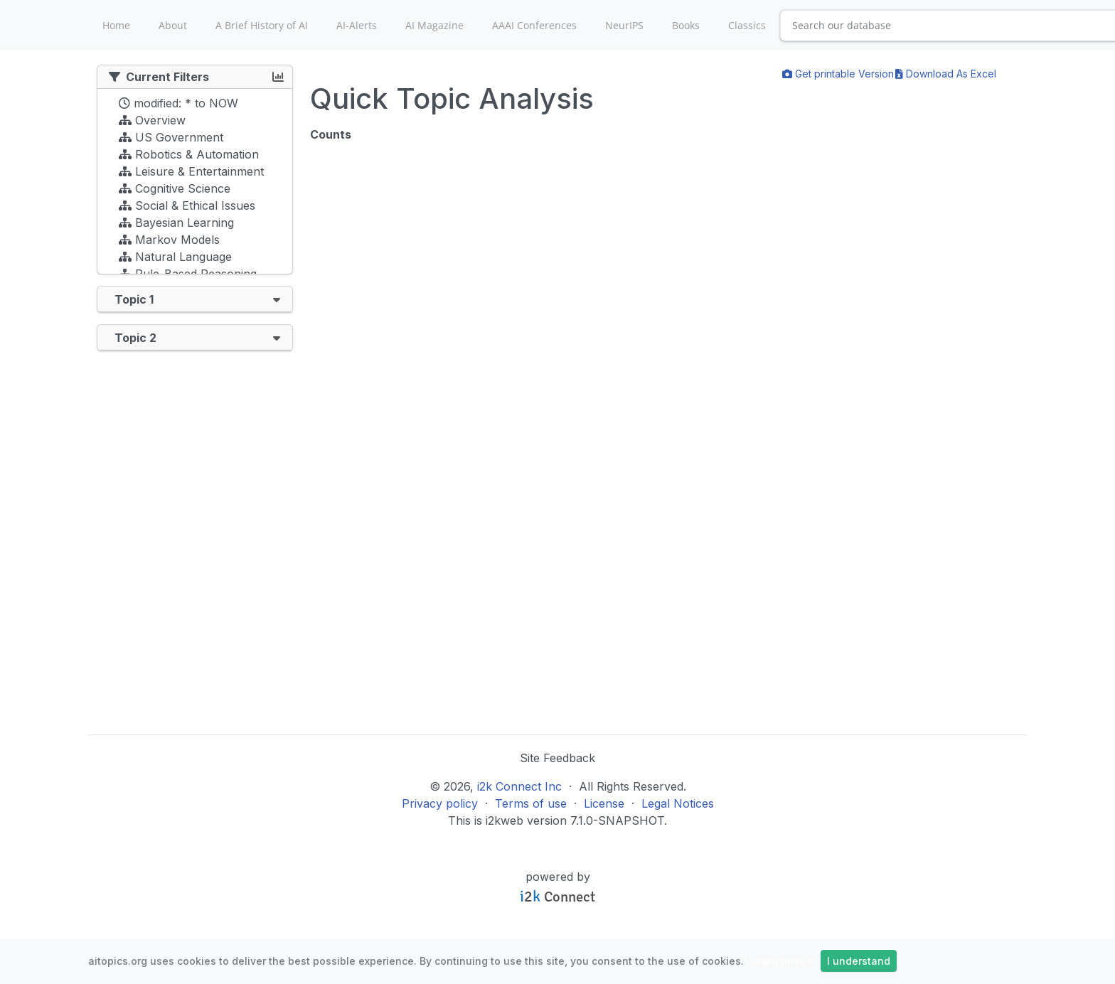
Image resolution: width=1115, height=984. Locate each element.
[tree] (194, 185)
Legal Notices (677, 803)
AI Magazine (434, 25)
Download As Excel (945, 74)
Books (686, 25)
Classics (747, 25)
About (173, 25)
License (604, 803)
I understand (858, 961)
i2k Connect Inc (519, 786)
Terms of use (531, 803)
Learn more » (782, 961)
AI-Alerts (356, 25)
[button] (277, 299)
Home (116, 25)
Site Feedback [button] (557, 758)
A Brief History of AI (261, 25)
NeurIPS (624, 25)
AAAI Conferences (534, 25)
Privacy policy (440, 803)
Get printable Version (838, 74)
